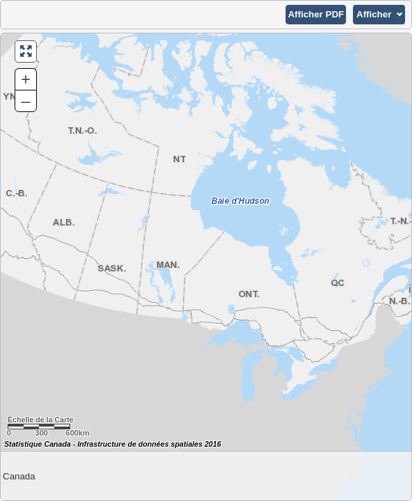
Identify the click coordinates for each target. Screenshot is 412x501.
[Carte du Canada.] (206, 266)
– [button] (25, 100)
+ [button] (26, 79)
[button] (316, 14)
